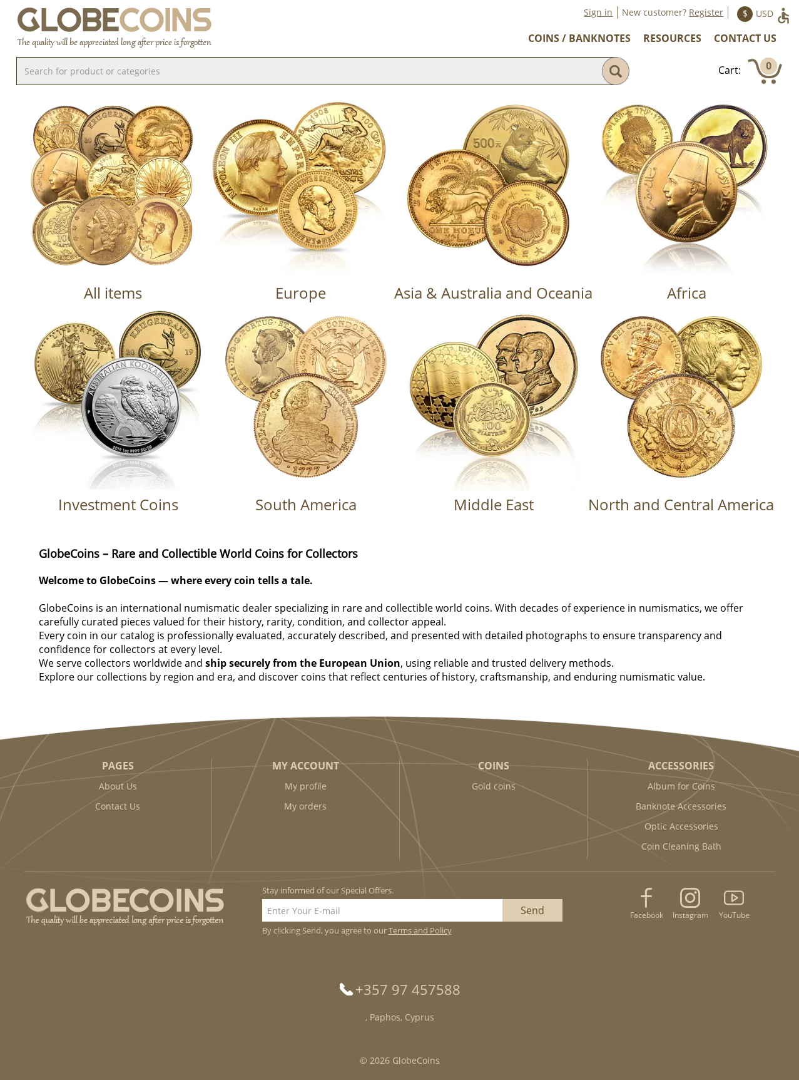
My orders (305, 806)
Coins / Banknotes (579, 38)
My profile (306, 786)
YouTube (734, 915)
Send (532, 910)
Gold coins (494, 786)
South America (306, 504)
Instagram (690, 915)
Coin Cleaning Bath (681, 846)
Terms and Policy (420, 930)
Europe (300, 292)
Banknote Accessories (681, 806)
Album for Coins (681, 786)
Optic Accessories (681, 826)
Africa (686, 292)
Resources (672, 38)
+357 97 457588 (408, 989)
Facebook (646, 915)
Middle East (494, 504)
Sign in (598, 12)
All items (113, 292)
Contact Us (745, 38)
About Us (118, 786)
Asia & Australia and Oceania (493, 292)
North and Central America (681, 504)
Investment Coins (118, 504)
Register (706, 12)
